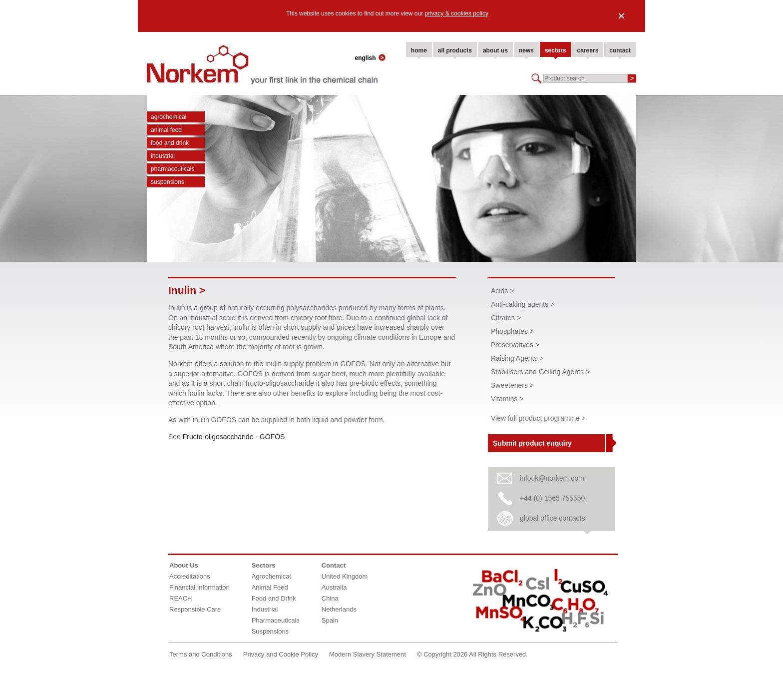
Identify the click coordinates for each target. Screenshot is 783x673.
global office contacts (552, 518)
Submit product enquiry (532, 443)
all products (455, 50)
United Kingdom (345, 576)
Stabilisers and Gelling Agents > (540, 372)
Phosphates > (512, 331)
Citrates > (506, 318)
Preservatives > (515, 345)
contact (620, 50)
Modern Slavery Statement (367, 654)
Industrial (163, 155)
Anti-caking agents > (522, 304)
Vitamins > (507, 399)
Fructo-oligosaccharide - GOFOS (234, 437)
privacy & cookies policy (456, 13)
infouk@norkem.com (552, 478)
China (330, 598)
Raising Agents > (517, 358)
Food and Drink (170, 142)
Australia (334, 587)
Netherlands (339, 609)
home (419, 50)
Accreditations (189, 576)
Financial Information (199, 587)
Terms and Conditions (200, 654)
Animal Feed (166, 129)
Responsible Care (195, 609)
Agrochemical (168, 116)
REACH (180, 598)
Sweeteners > (512, 385)
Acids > (502, 291)
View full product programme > (538, 418)
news (526, 50)
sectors (555, 50)
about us (495, 50)
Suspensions (167, 181)
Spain (330, 620)
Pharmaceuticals (172, 168)
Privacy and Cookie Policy (280, 654)
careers (588, 50)
